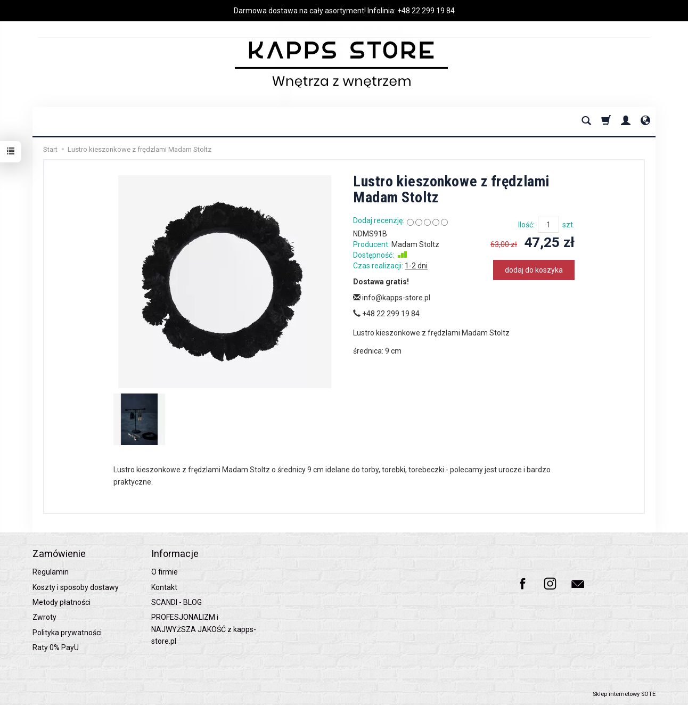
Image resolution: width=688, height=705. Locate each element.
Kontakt (164, 587)
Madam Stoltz (415, 244)
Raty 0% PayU (55, 647)
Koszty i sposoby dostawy (75, 587)
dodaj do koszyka (534, 270)
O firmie (164, 572)
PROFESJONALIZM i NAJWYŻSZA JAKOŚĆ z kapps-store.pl (203, 629)
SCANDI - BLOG (176, 602)
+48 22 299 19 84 (426, 10)
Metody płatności (61, 602)
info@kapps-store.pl (391, 297)
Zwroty (44, 617)
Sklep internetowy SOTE (624, 694)
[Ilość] (548, 225)
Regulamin (50, 572)
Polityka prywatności (67, 632)
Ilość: (526, 224)
